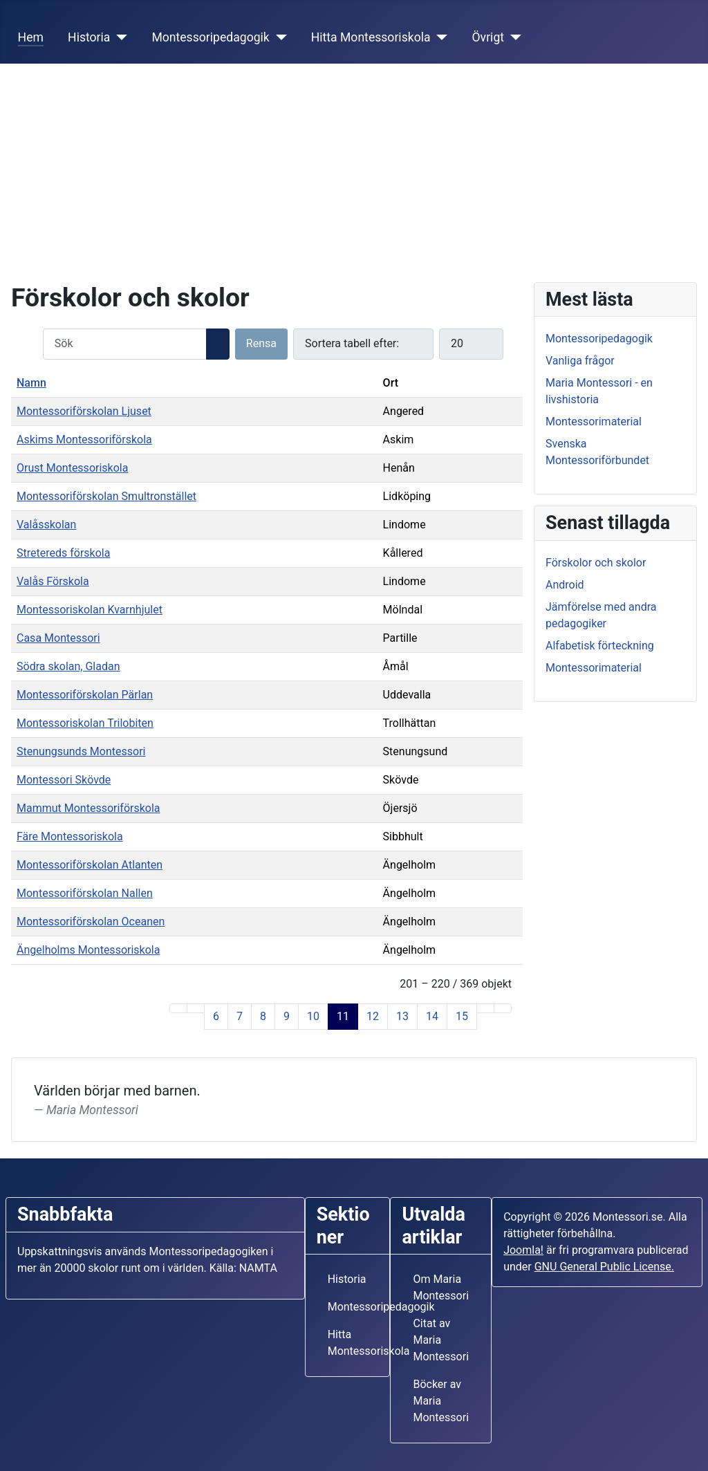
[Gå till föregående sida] (196, 1008)
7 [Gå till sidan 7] (239, 1016)
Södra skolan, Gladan (68, 666)
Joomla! (523, 1250)
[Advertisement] (354, 167)
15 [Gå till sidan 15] (462, 1016)
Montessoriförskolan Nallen (85, 893)
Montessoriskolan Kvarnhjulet (89, 609)
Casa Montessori (58, 638)
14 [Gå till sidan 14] (432, 1016)
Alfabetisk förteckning (600, 645)
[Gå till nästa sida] (485, 1008)
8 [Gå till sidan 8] (263, 1016)
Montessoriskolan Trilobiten (85, 723)
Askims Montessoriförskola (84, 439)
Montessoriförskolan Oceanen (91, 921)
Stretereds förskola (63, 552)
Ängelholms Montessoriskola (88, 949)
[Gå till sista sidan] (503, 1008)
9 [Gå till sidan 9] (286, 1016)
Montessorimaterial (594, 421)
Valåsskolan (46, 524)
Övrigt (488, 37)
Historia (89, 37)
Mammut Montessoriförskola (88, 808)
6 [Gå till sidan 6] (216, 1016)
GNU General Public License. (604, 1266)
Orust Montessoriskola (72, 467)
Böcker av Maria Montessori (441, 1401)
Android (565, 584)
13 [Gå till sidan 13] (402, 1016)
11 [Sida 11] (343, 1016)
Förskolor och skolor (596, 562)
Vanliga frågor (580, 360)
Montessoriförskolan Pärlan (85, 694)
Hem (31, 37)
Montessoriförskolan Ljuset (84, 411)
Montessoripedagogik (210, 37)
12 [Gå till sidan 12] (372, 1016)
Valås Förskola (53, 581)
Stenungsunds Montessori (81, 751)
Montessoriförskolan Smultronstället (106, 496)
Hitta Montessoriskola (371, 37)
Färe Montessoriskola (70, 836)
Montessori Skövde (64, 779)
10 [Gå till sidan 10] (313, 1016)
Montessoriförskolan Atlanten (89, 864)
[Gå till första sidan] (178, 1008)
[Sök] (218, 344)
